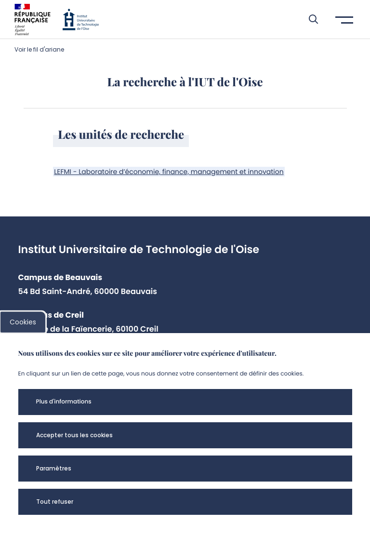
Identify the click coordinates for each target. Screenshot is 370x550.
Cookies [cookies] (23, 322)
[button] (308, 19)
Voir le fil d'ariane (39, 49)
